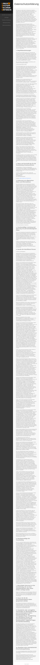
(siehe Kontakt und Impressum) (25, 178)
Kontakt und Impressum (6, 20)
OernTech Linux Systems (6, 14)
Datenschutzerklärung (6, 25)
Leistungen (6, 17)
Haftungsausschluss (6, 22)
